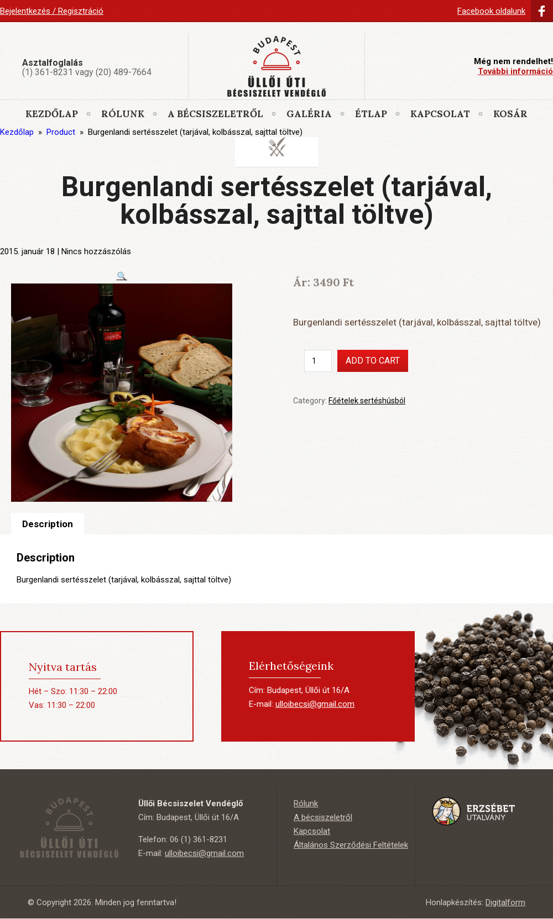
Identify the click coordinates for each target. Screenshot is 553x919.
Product (60, 132)
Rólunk (122, 114)
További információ (515, 71)
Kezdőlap (51, 114)
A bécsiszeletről (215, 114)
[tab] (47, 524)
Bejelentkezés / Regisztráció (51, 11)
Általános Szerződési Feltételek (351, 845)
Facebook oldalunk (491, 11)
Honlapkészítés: (475, 902)
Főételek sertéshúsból (366, 400)
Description (47, 523)
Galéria (309, 114)
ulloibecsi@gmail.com (314, 704)
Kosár (510, 114)
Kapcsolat (440, 114)
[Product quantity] (318, 361)
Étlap (371, 114)
